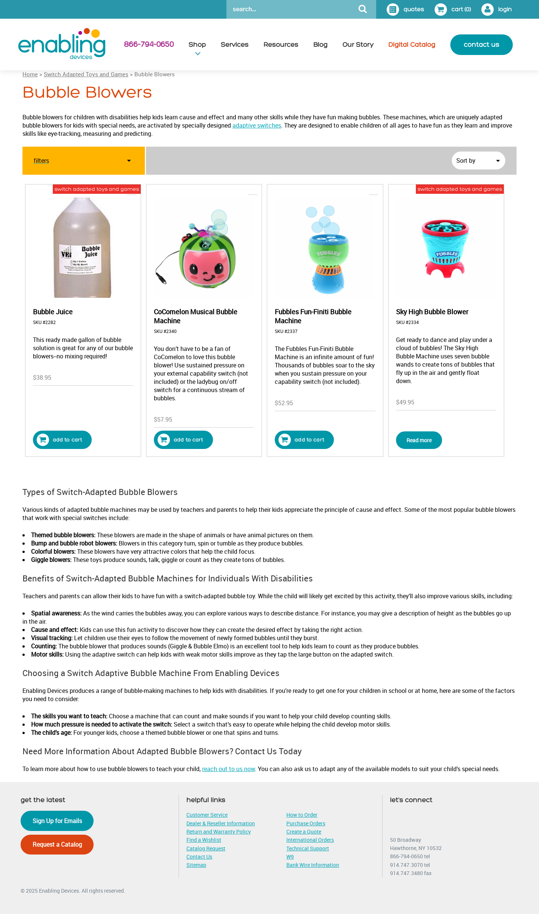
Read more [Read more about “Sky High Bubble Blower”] (419, 440)
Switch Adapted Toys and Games (86, 74)
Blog (320, 44)
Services (235, 44)
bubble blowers (240, 189)
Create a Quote (303, 831)
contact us (481, 44)
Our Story (358, 44)
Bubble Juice (53, 311)
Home (30, 74)
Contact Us (199, 856)
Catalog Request (205, 848)
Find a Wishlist (203, 839)
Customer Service (207, 814)
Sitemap (196, 864)
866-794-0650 (149, 44)
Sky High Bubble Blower (432, 311)
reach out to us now (228, 769)
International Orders (310, 839)
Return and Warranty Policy (218, 831)
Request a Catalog (57, 844)
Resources (281, 44)
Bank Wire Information (312, 864)
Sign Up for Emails (57, 821)
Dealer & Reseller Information (220, 823)
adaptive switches (256, 125)
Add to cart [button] (59, 440)
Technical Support (307, 848)
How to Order (301, 814)
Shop (197, 44)
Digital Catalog (412, 44)
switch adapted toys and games (97, 189)
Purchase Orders (305, 823)
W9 (290, 856)
